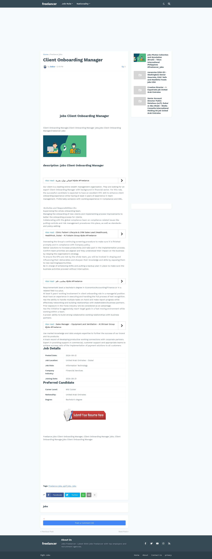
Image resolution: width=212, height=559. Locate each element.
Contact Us (156, 555)
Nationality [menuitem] (83, 3)
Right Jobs (45, 555)
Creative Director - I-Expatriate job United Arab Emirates (157, 89)
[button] (164, 3)
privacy (168, 555)
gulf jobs (67, 486)
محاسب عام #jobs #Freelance (69, 281)
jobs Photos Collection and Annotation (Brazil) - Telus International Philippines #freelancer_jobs (158, 61)
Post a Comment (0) (84, 523)
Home (45, 54)
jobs (74, 486)
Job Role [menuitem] (66, 3)
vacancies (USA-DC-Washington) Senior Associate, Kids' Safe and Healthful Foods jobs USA (157, 77)
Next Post (123, 531)
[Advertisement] (106, 29)
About (145, 555)
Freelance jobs (56, 54)
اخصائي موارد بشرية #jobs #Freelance (72, 180)
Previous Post (47, 531)
